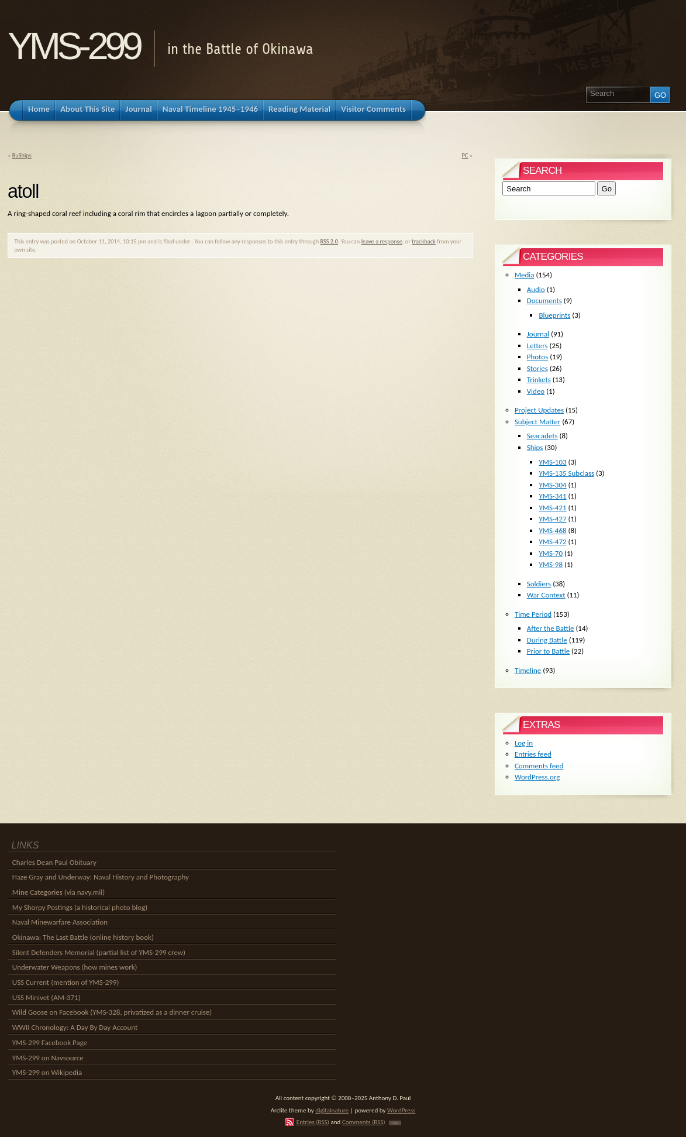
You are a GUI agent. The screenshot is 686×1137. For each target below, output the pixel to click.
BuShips (22, 155)
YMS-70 (551, 553)
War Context (546, 594)
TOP (395, 1123)
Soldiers (539, 583)
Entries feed (533, 754)
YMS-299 (73, 46)
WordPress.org (537, 776)
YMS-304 (552, 484)
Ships (535, 447)
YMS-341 (552, 496)
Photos (538, 356)
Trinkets (539, 379)
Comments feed (539, 765)
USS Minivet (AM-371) (46, 997)
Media (525, 274)
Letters (537, 345)
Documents (544, 300)
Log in (524, 742)
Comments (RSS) (363, 1122)
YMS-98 (551, 564)
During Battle (547, 640)
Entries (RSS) (313, 1122)
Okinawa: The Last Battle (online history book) (83, 937)
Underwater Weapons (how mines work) (74, 967)
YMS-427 (552, 518)
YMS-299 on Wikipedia (47, 1072)
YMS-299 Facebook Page (49, 1042)
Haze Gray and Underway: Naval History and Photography (100, 876)
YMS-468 (552, 530)
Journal (538, 333)
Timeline (528, 670)
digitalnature (332, 1110)
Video (536, 391)
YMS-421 (552, 507)
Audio (536, 289)
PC (465, 155)
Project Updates (539, 410)
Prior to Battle (548, 651)
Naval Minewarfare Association (60, 922)
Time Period (533, 614)
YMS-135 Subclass (566, 473)
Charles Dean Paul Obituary (54, 862)
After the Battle (550, 628)
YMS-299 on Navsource (48, 1057)
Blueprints (554, 315)
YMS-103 (552, 462)
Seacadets (542, 435)
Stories (537, 368)
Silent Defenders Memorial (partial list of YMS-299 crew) (98, 952)
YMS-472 (552, 541)
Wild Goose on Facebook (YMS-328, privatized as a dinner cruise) (112, 1012)
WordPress (401, 1110)
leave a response (381, 241)
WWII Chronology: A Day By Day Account (75, 1027)
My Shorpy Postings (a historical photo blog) (79, 907)
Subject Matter (537, 421)
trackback (424, 241)
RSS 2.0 (329, 241)
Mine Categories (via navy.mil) (58, 892)
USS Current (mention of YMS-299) (65, 982)
